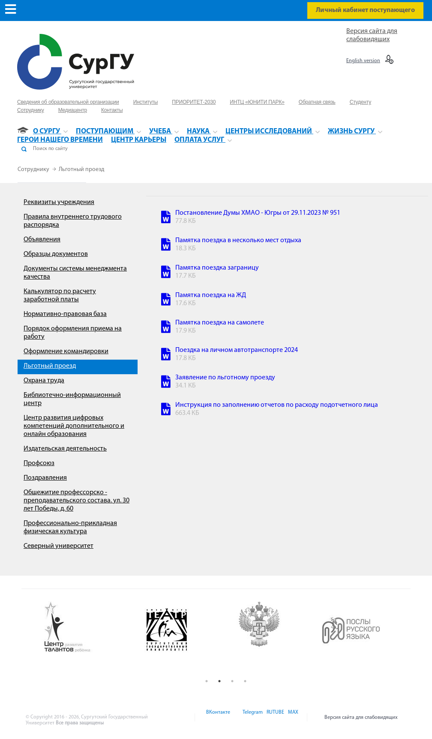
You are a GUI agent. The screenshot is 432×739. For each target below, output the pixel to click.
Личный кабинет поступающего (365, 10)
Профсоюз (39, 463)
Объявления (42, 239)
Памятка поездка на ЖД (210, 295)
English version (363, 60)
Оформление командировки (66, 351)
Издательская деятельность (65, 448)
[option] (87, 628)
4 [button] (245, 681)
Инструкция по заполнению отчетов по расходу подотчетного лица (276, 405)
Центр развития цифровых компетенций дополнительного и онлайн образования (74, 426)
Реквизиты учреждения (59, 202)
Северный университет (58, 546)
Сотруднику (34, 169)
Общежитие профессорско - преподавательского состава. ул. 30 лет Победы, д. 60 (76, 500)
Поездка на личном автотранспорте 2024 (236, 350)
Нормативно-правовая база (65, 314)
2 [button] (219, 681)
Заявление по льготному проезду (225, 377)
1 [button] (206, 681)
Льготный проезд (81, 169)
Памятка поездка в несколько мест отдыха (238, 240)
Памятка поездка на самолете (219, 322)
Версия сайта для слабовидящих (361, 717)
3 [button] (232, 681)
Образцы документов (56, 254)
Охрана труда (44, 380)
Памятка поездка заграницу (217, 267)
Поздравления (45, 478)
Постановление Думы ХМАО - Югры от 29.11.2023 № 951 (257, 213)
